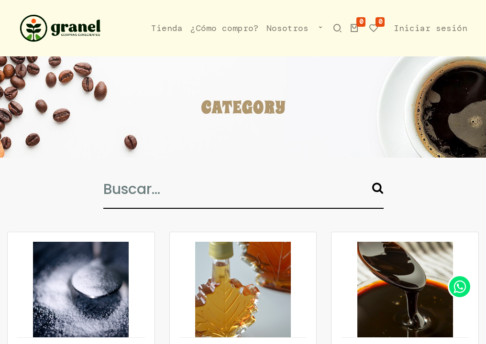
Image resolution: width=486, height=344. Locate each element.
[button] (320, 28)
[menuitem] (167, 28)
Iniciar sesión (430, 28)
